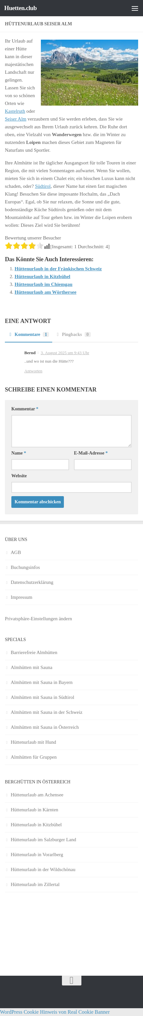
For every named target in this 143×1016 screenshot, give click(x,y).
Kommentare (28, 334)
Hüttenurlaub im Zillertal (35, 884)
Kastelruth (15, 111)
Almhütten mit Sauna (31, 667)
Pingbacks (72, 334)
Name (18, 453)
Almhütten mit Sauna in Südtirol (42, 697)
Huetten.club (20, 8)
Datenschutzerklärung (32, 582)
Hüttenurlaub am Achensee (37, 794)
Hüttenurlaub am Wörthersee (46, 292)
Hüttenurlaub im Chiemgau (43, 284)
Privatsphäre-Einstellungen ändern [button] (38, 618)
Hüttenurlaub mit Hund (33, 742)
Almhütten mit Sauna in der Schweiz (46, 712)
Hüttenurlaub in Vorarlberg (37, 854)
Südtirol (43, 186)
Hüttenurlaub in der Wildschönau (43, 869)
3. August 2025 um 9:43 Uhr (65, 352)
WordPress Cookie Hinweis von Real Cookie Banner (55, 1012)
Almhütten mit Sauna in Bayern (42, 682)
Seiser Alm (15, 119)
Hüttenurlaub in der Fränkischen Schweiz (58, 268)
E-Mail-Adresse (91, 453)
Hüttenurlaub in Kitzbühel (42, 276)
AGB (16, 552)
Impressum (21, 597)
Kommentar (24, 408)
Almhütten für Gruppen (34, 757)
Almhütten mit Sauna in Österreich (45, 727)
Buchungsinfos (25, 567)
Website (19, 475)
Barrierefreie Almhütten (34, 652)
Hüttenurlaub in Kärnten (34, 809)
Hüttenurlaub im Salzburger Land (43, 839)
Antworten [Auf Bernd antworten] (33, 370)
